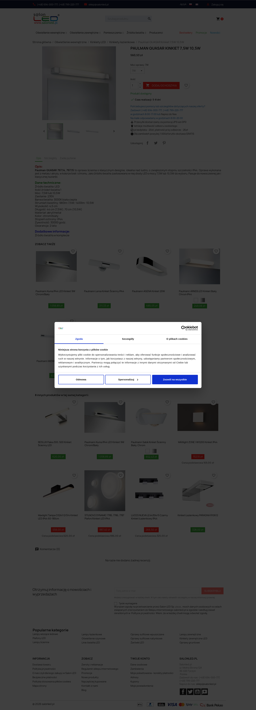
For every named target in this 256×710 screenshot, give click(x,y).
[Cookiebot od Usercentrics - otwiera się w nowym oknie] (183, 328)
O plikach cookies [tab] (176, 338)
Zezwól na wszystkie (175, 379)
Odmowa (81, 379)
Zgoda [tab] (79, 338)
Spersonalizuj (128, 379)
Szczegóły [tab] (128, 338)
